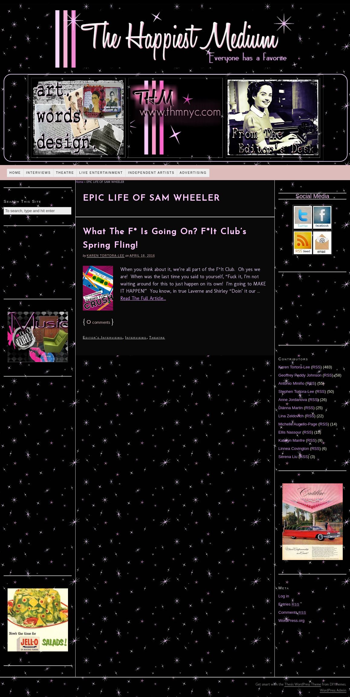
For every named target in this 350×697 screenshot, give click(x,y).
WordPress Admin (333, 690)
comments (98, 322)
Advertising (193, 172)
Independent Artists (151, 172)
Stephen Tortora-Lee (296, 391)
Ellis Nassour (289, 432)
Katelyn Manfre (291, 440)
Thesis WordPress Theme (302, 684)
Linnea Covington (293, 448)
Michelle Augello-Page (297, 424)
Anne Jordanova (292, 399)
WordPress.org (291, 620)
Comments (292, 612)
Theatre (65, 172)
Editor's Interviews (102, 337)
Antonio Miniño (291, 383)
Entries (289, 604)
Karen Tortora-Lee (106, 255)
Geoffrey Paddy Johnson (300, 375)
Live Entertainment (101, 172)
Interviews (38, 172)
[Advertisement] (38, 261)
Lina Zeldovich (291, 416)
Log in (283, 596)
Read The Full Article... (143, 298)
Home (15, 172)
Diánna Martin (290, 408)
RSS (317, 367)
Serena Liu (287, 456)
